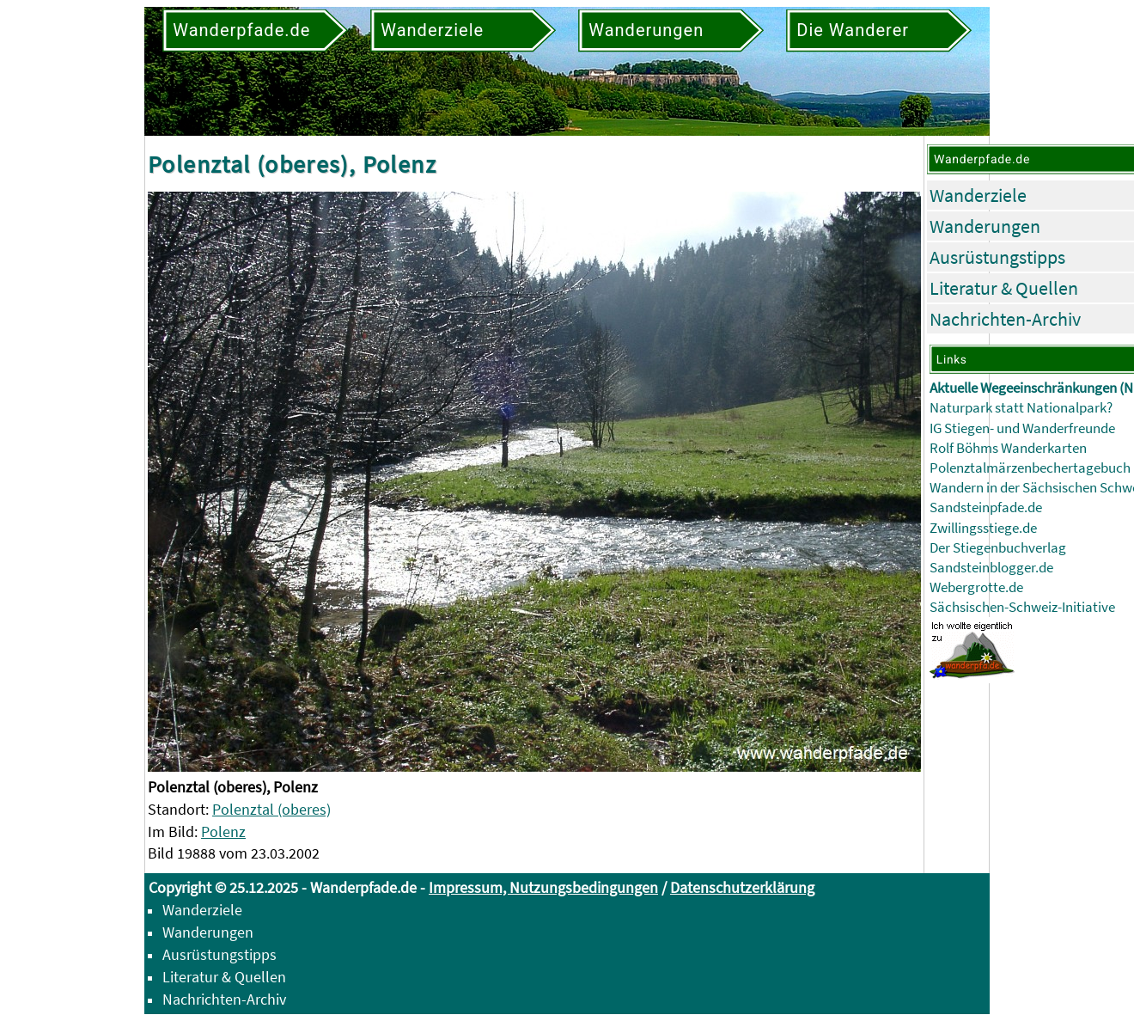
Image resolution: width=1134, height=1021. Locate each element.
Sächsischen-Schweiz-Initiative (1022, 607)
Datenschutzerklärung (742, 887)
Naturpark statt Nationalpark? (1021, 408)
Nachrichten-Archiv (1005, 319)
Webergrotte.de (976, 587)
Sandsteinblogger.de (991, 568)
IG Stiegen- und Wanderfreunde (1022, 428)
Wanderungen (985, 226)
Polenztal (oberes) (271, 809)
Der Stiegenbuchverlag (998, 548)
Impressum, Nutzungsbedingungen (543, 887)
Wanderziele (978, 195)
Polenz (223, 831)
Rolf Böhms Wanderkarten (1008, 448)
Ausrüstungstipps (997, 257)
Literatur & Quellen (1004, 288)
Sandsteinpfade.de (986, 507)
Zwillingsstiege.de (983, 528)
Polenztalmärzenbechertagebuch (1030, 468)
